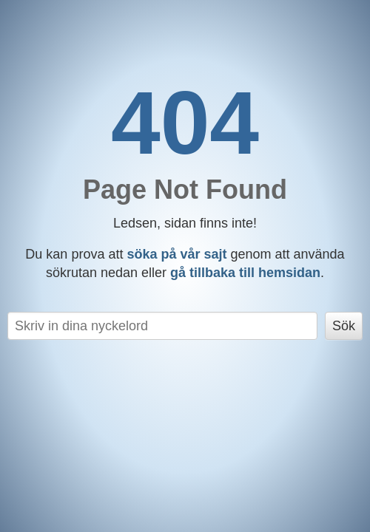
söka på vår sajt (176, 254)
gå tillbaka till (245, 272)
